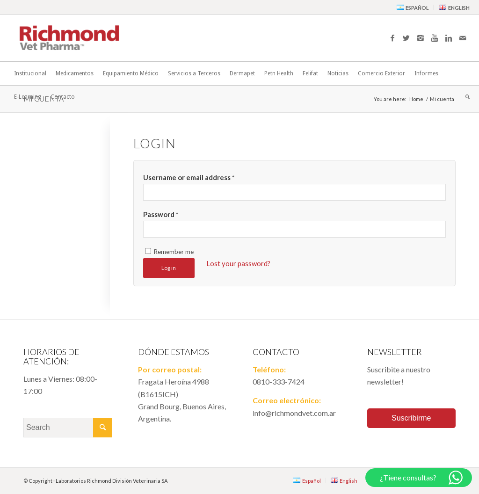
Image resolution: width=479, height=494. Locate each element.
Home (416, 99)
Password (160, 214)
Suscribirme (411, 418)
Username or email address (188, 177)
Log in (168, 267)
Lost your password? (238, 263)
